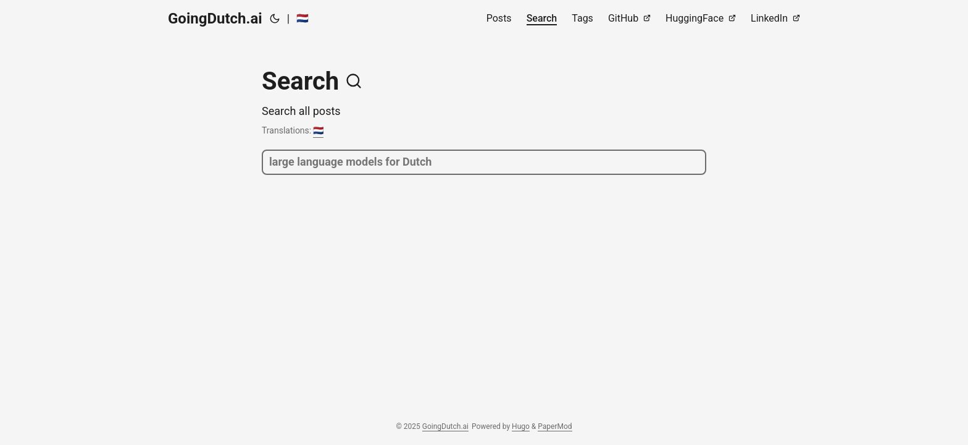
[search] (484, 162)
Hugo (521, 426)
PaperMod (555, 426)
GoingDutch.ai (215, 18)
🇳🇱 (302, 18)
